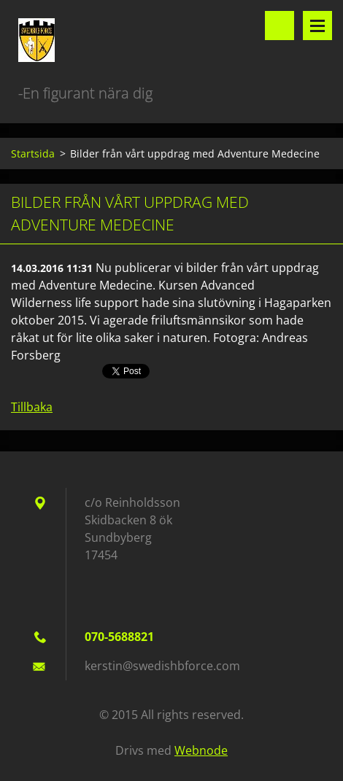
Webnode (201, 750)
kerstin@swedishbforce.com (162, 666)
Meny (317, 25)
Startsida (33, 153)
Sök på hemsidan (279, 25)
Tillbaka (32, 407)
